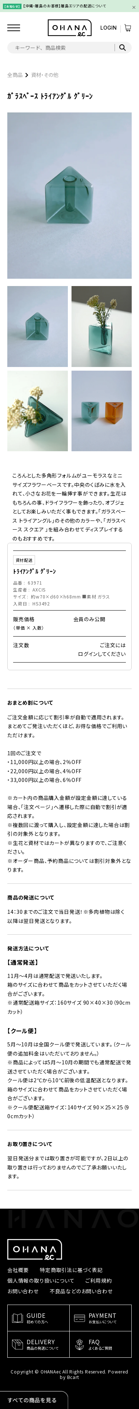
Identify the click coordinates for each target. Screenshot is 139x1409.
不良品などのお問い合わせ (81, 1291)
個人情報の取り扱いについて (40, 1280)
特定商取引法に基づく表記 (71, 1269)
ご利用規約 (98, 1280)
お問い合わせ (23, 1291)
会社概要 (18, 1269)
